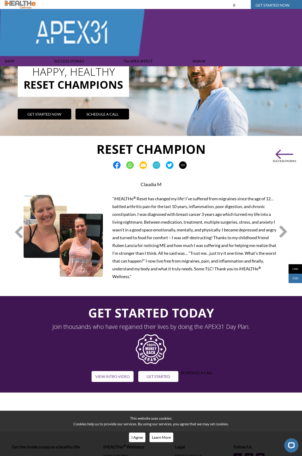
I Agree (137, 437)
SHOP (9, 61)
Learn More (161, 437)
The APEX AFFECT (138, 61)
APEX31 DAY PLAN (112, 4)
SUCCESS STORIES (69, 61)
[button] (151, 348)
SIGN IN (199, 61)
